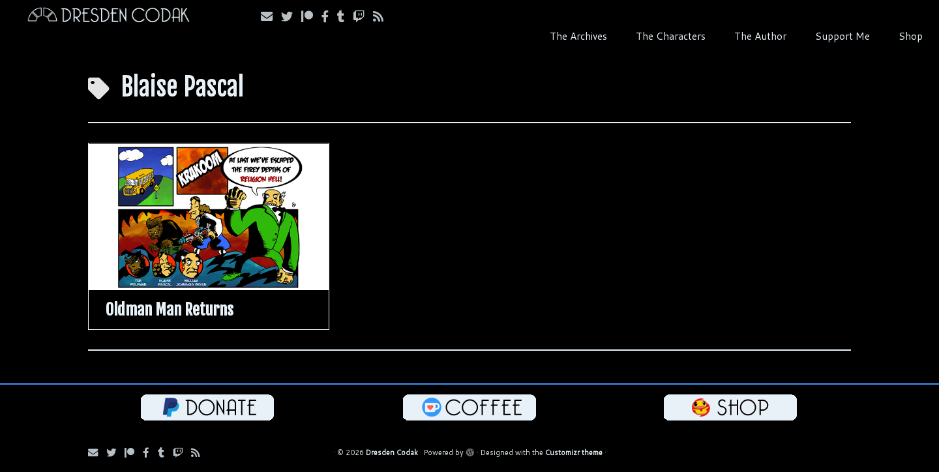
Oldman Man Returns (169, 309)
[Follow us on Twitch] (363, 16)
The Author (760, 36)
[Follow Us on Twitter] (291, 16)
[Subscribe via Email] (271, 16)
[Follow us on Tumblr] (345, 16)
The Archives (578, 36)
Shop (911, 36)
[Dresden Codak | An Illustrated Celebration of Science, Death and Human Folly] (108, 17)
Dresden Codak (392, 452)
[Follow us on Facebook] (329, 16)
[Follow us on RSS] (382, 16)
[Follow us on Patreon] (311, 16)
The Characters (671, 36)
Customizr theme (574, 452)
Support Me (842, 36)
